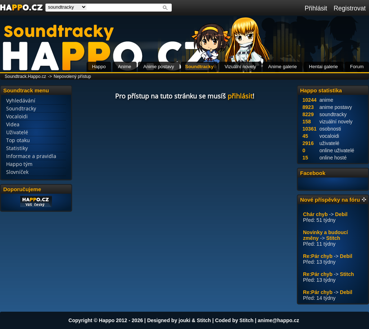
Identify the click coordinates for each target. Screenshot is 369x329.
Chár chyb (315, 214)
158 (307, 121)
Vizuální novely (240, 66)
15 (305, 158)
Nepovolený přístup (72, 76)
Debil (341, 214)
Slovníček (17, 171)
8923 (308, 107)
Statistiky (17, 148)
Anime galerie (282, 66)
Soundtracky (199, 66)
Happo (99, 66)
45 (305, 136)
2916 (308, 143)
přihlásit (240, 96)
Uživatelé (17, 132)
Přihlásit (315, 8)
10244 (310, 100)
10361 (310, 129)
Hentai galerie (323, 66)
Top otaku (18, 140)
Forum (357, 66)
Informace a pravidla (31, 156)
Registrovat (350, 8)
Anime (124, 66)
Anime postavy (158, 66)
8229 (308, 114)
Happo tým (19, 164)
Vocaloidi (17, 116)
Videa (12, 124)
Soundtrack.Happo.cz (25, 76)
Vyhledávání (20, 100)
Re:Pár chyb (318, 256)
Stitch (333, 238)
